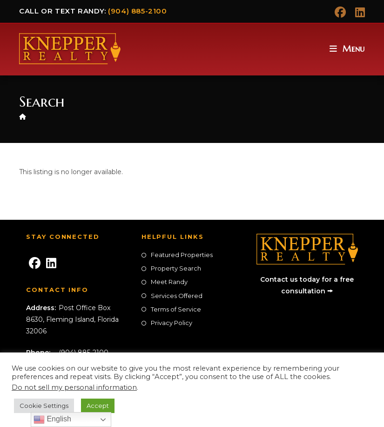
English (52, 419)
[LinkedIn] (51, 263)
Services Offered (176, 295)
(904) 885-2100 (137, 11)
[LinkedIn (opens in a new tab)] (357, 12)
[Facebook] (34, 263)
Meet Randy (169, 281)
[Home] (22, 116)
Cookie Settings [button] (44, 405)
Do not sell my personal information (74, 387)
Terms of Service (176, 309)
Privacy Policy (171, 322)
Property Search (176, 268)
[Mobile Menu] (347, 48)
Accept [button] (98, 405)
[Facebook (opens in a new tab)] (340, 12)
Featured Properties (182, 254)
